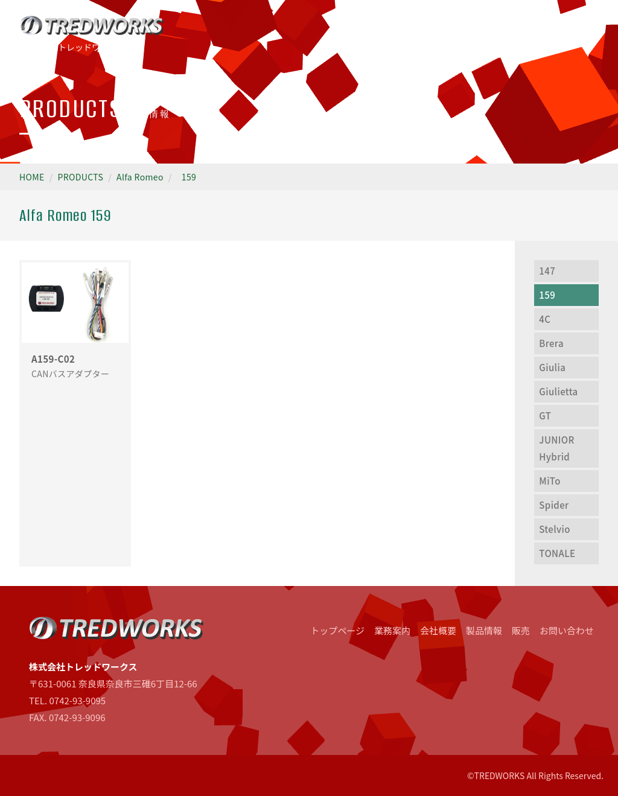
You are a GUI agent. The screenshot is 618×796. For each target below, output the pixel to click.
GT (545, 415)
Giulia (552, 367)
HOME (32, 177)
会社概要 (438, 630)
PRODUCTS (81, 177)
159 (189, 177)
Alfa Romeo (140, 177)
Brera (551, 343)
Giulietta (558, 391)
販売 (521, 630)
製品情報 (484, 630)
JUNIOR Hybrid (556, 448)
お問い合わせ (567, 630)
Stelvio (554, 529)
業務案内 (392, 630)
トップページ (337, 630)
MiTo (549, 480)
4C (544, 319)
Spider (554, 504)
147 (547, 270)
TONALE (557, 553)
